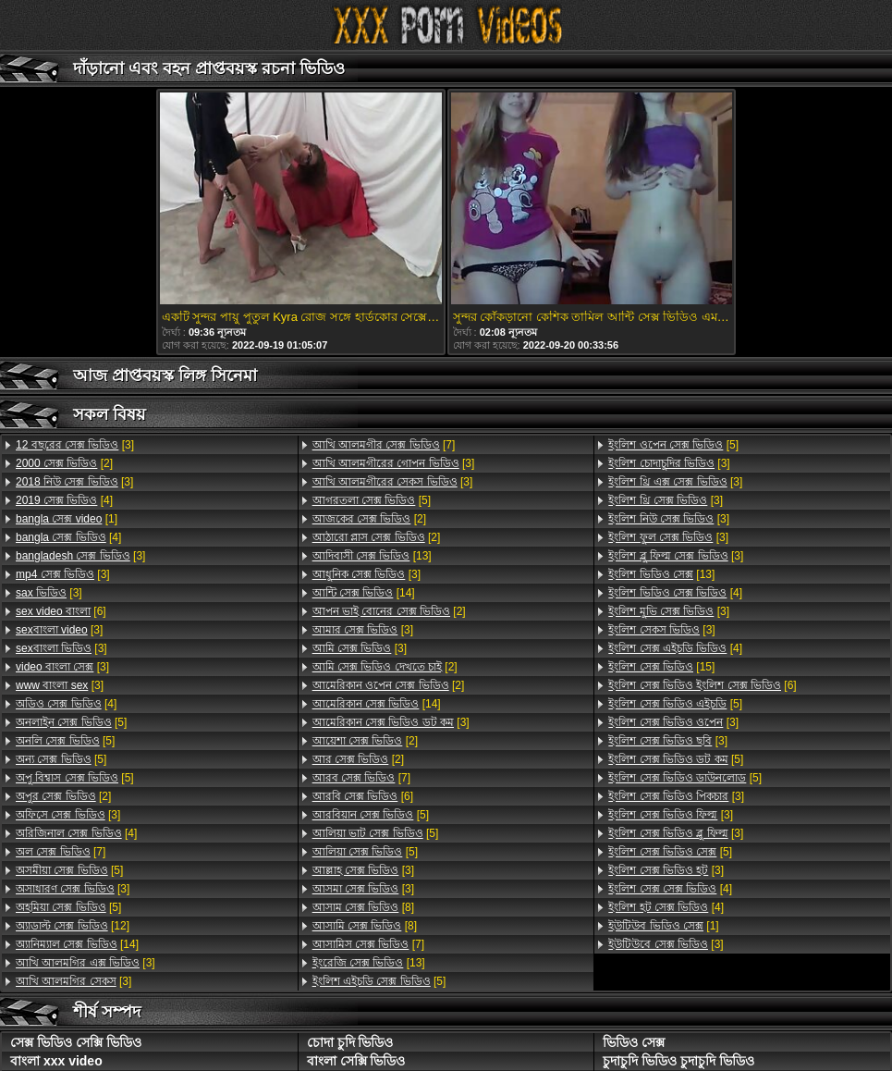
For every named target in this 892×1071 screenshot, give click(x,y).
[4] (64, 500)
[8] (363, 907)
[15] (661, 666)
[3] (75, 444)
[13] (372, 555)
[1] (66, 518)
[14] (77, 944)
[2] (64, 463)
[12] (72, 925)
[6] (61, 611)
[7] (60, 851)
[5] (71, 722)
